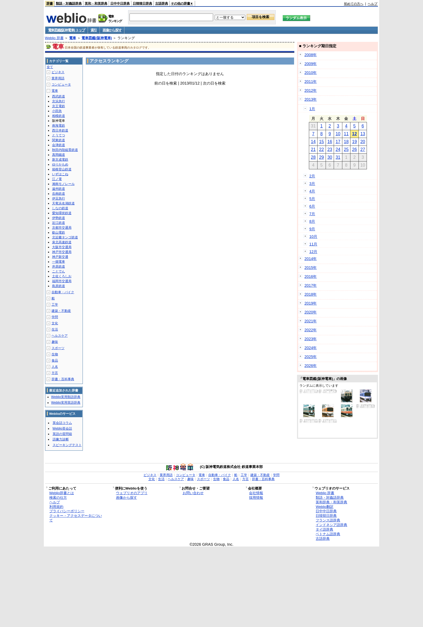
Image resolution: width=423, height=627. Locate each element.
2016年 (310, 276)
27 (362, 149)
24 (338, 149)
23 (329, 149)
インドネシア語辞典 (331, 525)
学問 (55, 317)
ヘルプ (372, 4)
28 (313, 157)
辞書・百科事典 (63, 379)
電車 (72, 38)
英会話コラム (62, 423)
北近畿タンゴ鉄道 (65, 237)
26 (354, 149)
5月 (312, 199)
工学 (55, 304)
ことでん (58, 271)
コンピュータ (61, 84)
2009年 (310, 64)
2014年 (310, 259)
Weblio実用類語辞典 (65, 397)
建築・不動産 (61, 311)
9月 (312, 229)
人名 (55, 367)
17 (338, 141)
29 (321, 157)
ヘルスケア (60, 336)
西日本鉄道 (60, 130)
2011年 (310, 81)
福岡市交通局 (61, 281)
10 (338, 134)
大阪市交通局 (61, 247)
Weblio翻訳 (324, 507)
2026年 (310, 365)
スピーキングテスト (67, 445)
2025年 (310, 357)
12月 (313, 252)
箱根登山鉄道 (61, 169)
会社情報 (256, 493)
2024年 (310, 348)
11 (346, 134)
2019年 (310, 303)
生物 (55, 354)
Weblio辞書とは (61, 493)
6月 (312, 206)
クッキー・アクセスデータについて (75, 518)
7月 (312, 214)
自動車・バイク (63, 292)
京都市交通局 (61, 228)
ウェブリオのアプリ (132, 493)
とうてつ (58, 135)
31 (338, 157)
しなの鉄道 (60, 208)
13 (362, 134)
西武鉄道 (58, 96)
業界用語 (58, 78)
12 (354, 134)
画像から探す (112, 30)
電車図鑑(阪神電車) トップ (66, 30)
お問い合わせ (193, 493)
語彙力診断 (61, 439)
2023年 (310, 339)
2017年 (310, 285)
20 (362, 141)
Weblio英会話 (62, 428)
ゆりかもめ (60, 164)
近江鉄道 (58, 223)
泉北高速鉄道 (61, 242)
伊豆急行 (58, 198)
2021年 (310, 321)
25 (346, 149)
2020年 (310, 312)
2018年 (310, 294)
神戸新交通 (60, 257)
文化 (55, 323)
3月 (312, 183)
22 (321, 149)
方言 (55, 373)
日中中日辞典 (120, 3)
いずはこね (60, 174)
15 (321, 141)
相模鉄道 (58, 116)
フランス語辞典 (328, 520)
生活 (55, 329)
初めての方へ (353, 4)
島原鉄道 (58, 286)
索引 (94, 30)
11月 (313, 244)
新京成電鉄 (60, 159)
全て (50, 67)
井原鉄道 (58, 266)
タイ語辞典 (324, 529)
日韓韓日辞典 (142, 3)
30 (329, 157)
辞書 (49, 3)
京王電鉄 (58, 106)
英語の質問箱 (62, 434)
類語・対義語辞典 (69, 3)
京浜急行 (58, 101)
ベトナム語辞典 (328, 534)
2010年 (310, 72)
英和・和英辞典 (96, 3)
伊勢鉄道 (58, 218)
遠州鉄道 (58, 189)
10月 (313, 236)
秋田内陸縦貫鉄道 (65, 150)
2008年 (310, 55)
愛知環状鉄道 (61, 213)
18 (346, 141)
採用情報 (256, 497)
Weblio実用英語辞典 (65, 402)
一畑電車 (58, 262)
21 (313, 149)
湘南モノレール (63, 184)
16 (329, 141)
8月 (312, 221)
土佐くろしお (61, 276)
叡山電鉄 (58, 232)
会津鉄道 (58, 145)
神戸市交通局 (61, 252)
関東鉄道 (58, 140)
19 (354, 141)
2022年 (310, 330)
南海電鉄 (58, 125)
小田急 (57, 111)
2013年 (310, 99)
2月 (312, 176)
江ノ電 (57, 179)
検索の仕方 (58, 497)
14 (313, 141)
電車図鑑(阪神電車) (96, 38)
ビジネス (58, 72)
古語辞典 (161, 3)
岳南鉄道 (58, 193)
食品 (55, 360)
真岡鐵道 (58, 155)
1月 (312, 109)
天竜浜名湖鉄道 (63, 203)
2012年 (310, 90)
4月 (312, 191)
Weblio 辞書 (54, 38)
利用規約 (56, 507)
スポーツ (58, 348)
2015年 (310, 267)
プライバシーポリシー (66, 511)
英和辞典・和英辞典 (331, 502)
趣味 (55, 342)
